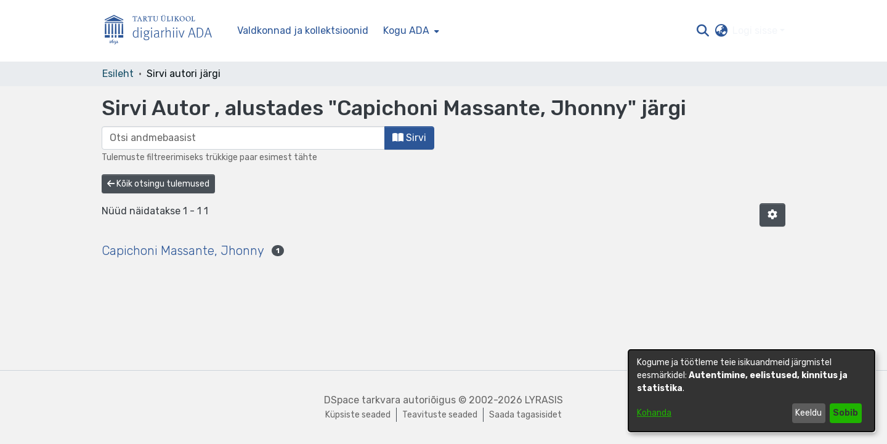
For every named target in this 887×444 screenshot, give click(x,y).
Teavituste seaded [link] (439, 415)
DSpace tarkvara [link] (362, 400)
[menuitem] (410, 31)
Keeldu (808, 413)
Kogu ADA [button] (406, 30)
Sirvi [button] (409, 137)
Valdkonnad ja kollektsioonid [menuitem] (302, 30)
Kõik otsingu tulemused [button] (158, 184)
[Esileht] (163, 31)
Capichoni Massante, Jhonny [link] (183, 250)
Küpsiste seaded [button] (358, 415)
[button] (702, 30)
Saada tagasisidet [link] (525, 415)
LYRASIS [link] (544, 400)
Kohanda (654, 413)
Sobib (845, 413)
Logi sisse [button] (756, 30)
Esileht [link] (118, 73)
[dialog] (751, 391)
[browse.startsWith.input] (243, 138)
